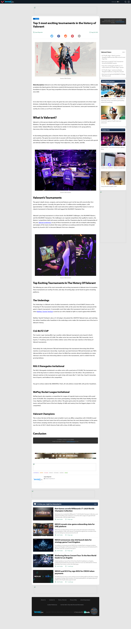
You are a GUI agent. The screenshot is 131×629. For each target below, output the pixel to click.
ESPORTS (41, 486)
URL (79, 49)
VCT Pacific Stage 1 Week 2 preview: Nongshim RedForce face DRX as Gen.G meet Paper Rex (113, 70)
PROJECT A (51, 486)
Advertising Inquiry (85, 613)
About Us (43, 613)
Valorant (3, 1)
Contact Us (52, 613)
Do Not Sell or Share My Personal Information (72, 617)
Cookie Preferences (70, 455)
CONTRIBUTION (36, 486)
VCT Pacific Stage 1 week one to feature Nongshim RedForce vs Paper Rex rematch (113, 84)
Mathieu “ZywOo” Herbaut (45, 325)
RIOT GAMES (56, 486)
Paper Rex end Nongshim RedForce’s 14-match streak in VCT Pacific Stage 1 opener (113, 80)
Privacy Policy (73, 613)
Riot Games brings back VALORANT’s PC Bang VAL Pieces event (113, 88)
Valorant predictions (45, 236)
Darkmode (114, 1)
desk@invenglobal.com (50, 492)
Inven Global (9, 1)
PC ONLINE (46, 486)
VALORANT (61, 486)
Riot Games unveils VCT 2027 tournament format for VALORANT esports (112, 76)
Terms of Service (62, 613)
